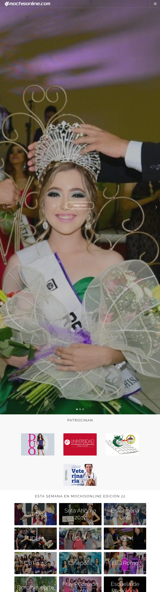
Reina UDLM (80, 205)
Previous (4, 207)
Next (156, 207)
